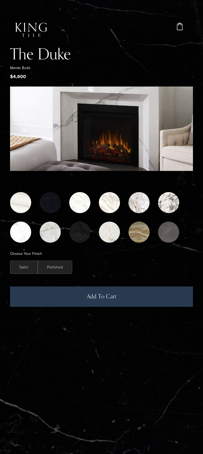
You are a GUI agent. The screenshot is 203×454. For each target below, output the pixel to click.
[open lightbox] (101, 129)
